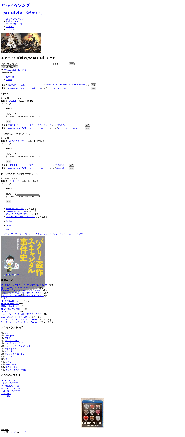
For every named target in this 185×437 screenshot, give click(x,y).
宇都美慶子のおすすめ (11, 393)
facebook (9, 223)
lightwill (13, 434)
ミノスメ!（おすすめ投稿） (71, 236)
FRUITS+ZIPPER (12, 343)
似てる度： (11, 117)
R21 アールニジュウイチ (69, 129)
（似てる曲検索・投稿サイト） (22, 13)
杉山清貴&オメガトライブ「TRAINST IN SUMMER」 (25, 287)
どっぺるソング (15, 5)
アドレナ (9, 353)
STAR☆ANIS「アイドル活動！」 (16, 319)
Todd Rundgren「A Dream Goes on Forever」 (20, 322)
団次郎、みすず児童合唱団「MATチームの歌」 (22, 295)
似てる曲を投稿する (9, 67)
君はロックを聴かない (15, 356)
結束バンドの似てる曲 (16, 216)
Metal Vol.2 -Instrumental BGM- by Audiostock (66, 85)
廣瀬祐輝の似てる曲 (15, 211)
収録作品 (60, 166)
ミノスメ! (10, 29)
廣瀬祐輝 (12, 85)
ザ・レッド (14, 182)
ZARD (7, 340)
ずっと (8, 335)
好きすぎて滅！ (12, 351)
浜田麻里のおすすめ (10, 388)
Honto (7, 361)
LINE (8, 232)
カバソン (10, 27)
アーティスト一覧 (19, 236)
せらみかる (13, 88)
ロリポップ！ (26, 434)
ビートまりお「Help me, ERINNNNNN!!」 (19, 290)
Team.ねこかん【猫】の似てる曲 (20, 219)
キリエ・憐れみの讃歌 (16, 372)
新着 (12, 21)
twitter (8, 228)
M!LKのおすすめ (8, 383)
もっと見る (6, 396)
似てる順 (10, 77)
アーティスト (14, 24)
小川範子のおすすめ (10, 385)
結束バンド (13, 126)
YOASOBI (12, 166)
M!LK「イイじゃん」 (10, 314)
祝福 (31, 166)
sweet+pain (9, 338)
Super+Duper (11, 367)
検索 (72, 64)
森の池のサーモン (17, 142)
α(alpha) (12, 101)
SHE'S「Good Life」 (10, 303)
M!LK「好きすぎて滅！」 (12, 311)
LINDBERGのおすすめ (11, 391)
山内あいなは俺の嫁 (10, 277)
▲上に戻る (6, 398)
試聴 (93, 85)
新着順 (9, 80)
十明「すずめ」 (8, 301)
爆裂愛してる (12, 369)
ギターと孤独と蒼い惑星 (40, 126)
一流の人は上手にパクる (15, 70)
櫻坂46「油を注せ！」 (11, 308)
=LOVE (9, 359)
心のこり (10, 364)
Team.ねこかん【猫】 (17, 129)
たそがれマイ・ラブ (14, 345)
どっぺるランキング (38, 236)
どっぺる (15, 19)
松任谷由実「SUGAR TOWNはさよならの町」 (22, 293)
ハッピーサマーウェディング (18, 348)
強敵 (23, 85)
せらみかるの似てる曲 (16, 214)
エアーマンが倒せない (31, 88)
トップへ (5, 236)
